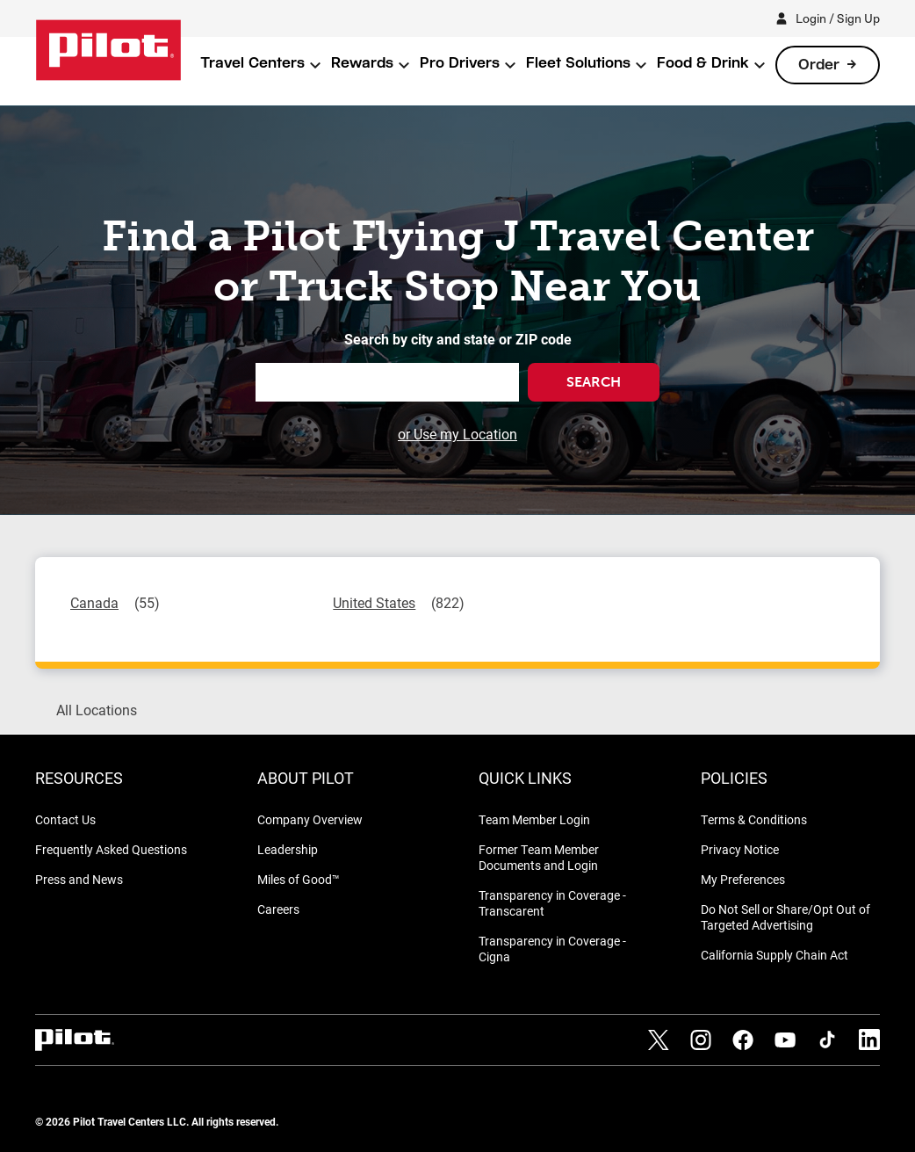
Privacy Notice (740, 849)
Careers (278, 909)
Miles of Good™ (298, 879)
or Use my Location (457, 433)
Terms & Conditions (754, 819)
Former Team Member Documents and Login (539, 857)
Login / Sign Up (838, 18)
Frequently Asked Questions (111, 849)
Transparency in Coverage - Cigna (552, 948)
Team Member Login (534, 819)
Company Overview (310, 819)
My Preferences (743, 879)
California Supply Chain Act (774, 954)
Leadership (287, 849)
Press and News (79, 879)
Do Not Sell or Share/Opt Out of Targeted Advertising (785, 917)
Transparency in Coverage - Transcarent (552, 903)
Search (593, 381)
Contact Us (65, 819)
